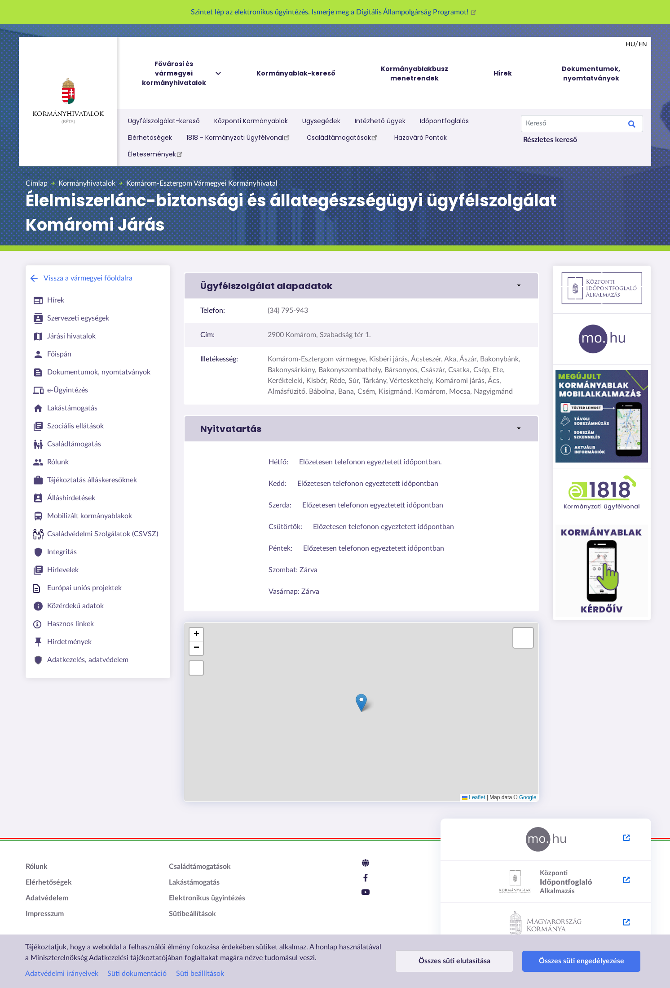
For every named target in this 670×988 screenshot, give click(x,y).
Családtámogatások (343, 137)
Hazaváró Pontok (420, 137)
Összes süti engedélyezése (560, 961)
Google (528, 797)
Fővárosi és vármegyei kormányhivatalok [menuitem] (182, 73)
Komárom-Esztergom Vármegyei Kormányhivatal (202, 183)
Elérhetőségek (150, 137)
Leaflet (473, 797)
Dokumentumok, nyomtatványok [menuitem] (591, 73)
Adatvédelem (47, 898)
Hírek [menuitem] (503, 73)
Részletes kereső (550, 139)
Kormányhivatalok (68, 97)
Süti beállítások (200, 973)
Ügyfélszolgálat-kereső (164, 120)
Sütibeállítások (192, 913)
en (643, 44)
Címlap (37, 183)
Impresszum (45, 913)
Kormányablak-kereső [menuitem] (295, 73)
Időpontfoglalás (444, 120)
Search (631, 125)
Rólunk (37, 866)
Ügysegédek (321, 120)
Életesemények (156, 154)
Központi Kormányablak (251, 120)
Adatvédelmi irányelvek (61, 973)
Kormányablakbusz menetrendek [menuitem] (414, 73)
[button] (361, 285)
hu (630, 44)
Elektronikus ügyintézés (207, 898)
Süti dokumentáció (137, 973)
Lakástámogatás (194, 882)
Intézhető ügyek (380, 120)
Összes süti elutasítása (447, 961)
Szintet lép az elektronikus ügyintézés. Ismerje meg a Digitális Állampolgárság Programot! (335, 12)
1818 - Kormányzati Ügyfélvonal (239, 137)
